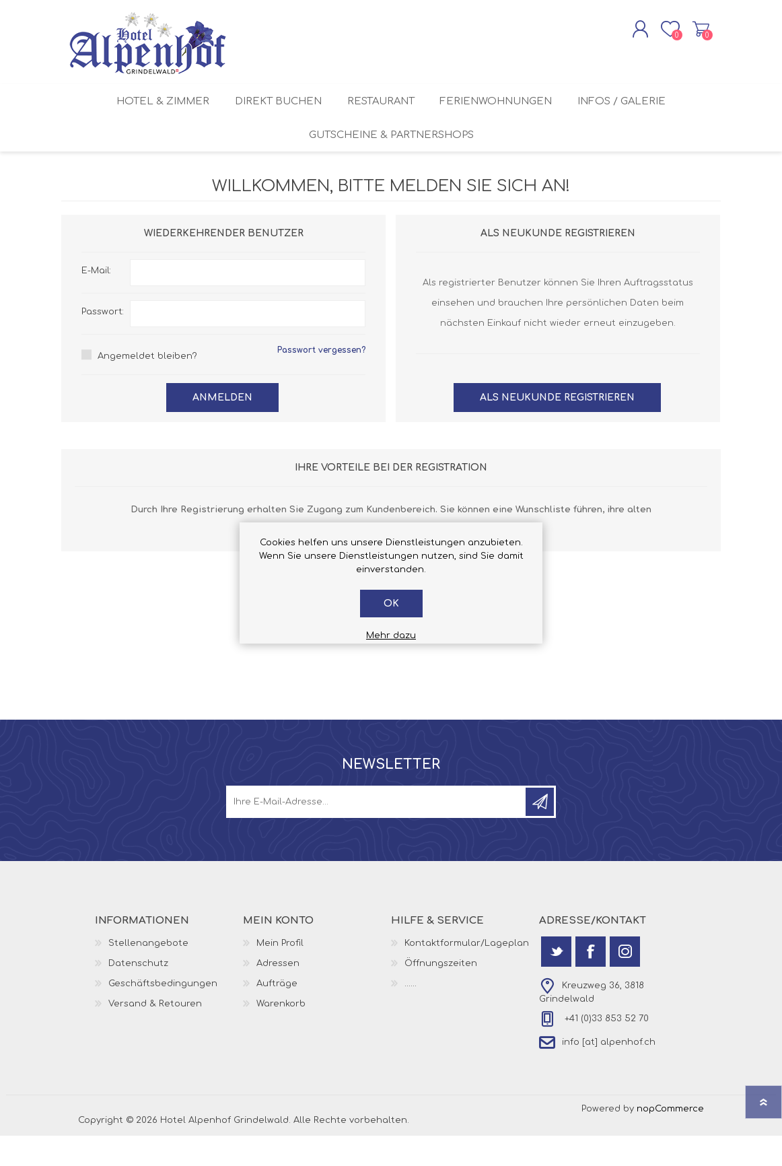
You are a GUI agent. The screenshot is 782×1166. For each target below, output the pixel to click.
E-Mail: (96, 299)
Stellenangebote (148, 971)
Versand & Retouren (155, 1032)
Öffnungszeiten (440, 991)
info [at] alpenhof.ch (608, 1070)
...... (410, 1012)
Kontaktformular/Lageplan (466, 971)
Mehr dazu (391, 635)
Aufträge (276, 1012)
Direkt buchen (273, 114)
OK (391, 603)
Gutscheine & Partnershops (391, 158)
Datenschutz (138, 991)
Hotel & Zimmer (153, 114)
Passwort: (102, 340)
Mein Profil (280, 971)
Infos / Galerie (631, 114)
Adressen (277, 991)
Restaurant (381, 114)
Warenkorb (689, 33)
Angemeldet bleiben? (147, 384)
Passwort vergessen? (321, 378)
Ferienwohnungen (501, 114)
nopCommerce (670, 1137)
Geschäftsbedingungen (162, 1012)
